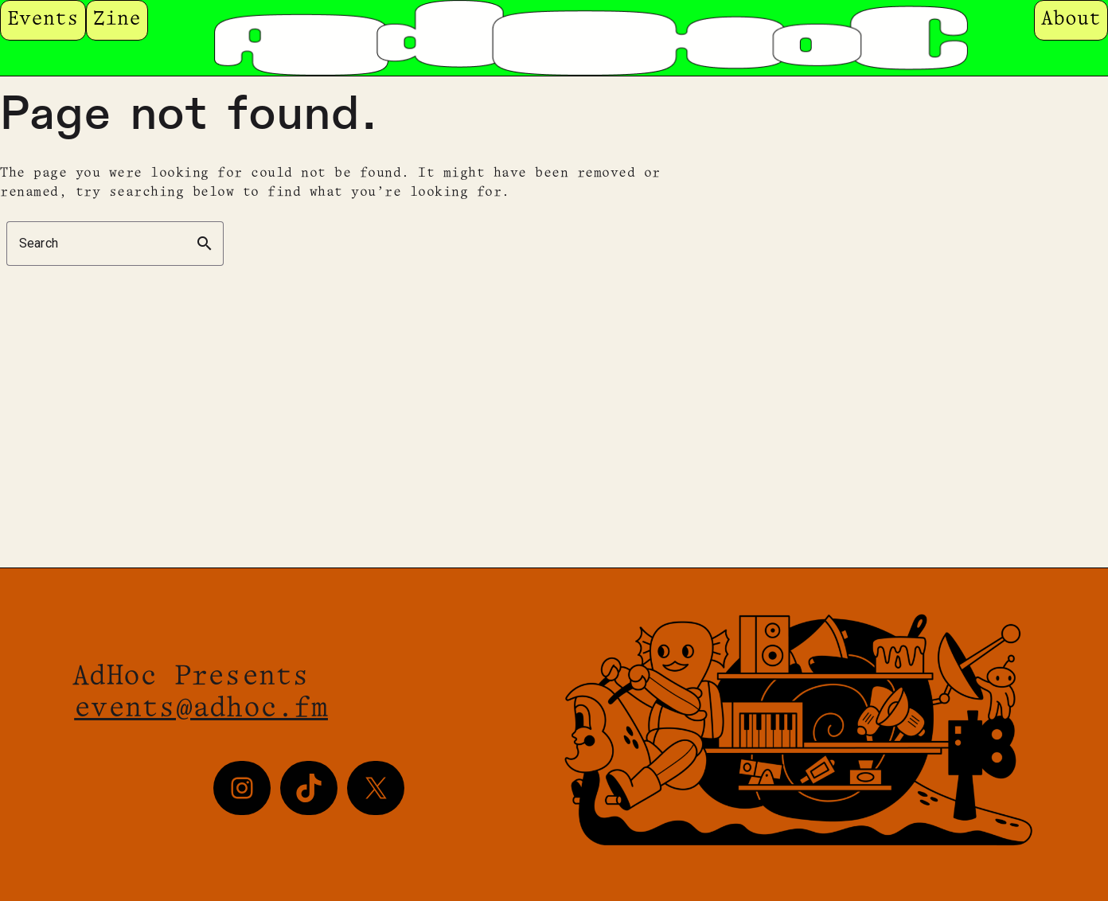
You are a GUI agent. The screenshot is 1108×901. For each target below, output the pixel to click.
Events (43, 19)
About (1071, 19)
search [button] (204, 243)
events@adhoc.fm (201, 709)
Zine (117, 19)
